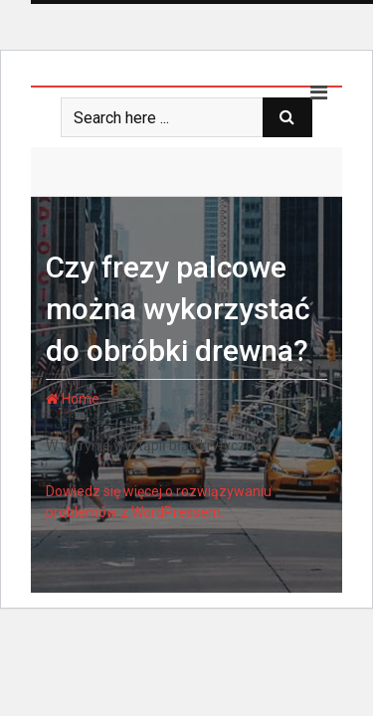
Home (72, 399)
